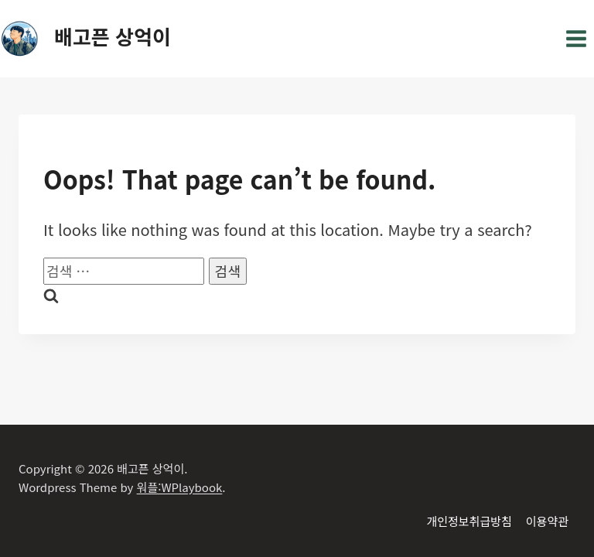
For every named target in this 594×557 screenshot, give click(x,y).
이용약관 (547, 521)
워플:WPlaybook (180, 487)
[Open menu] (576, 38)
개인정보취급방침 (468, 521)
